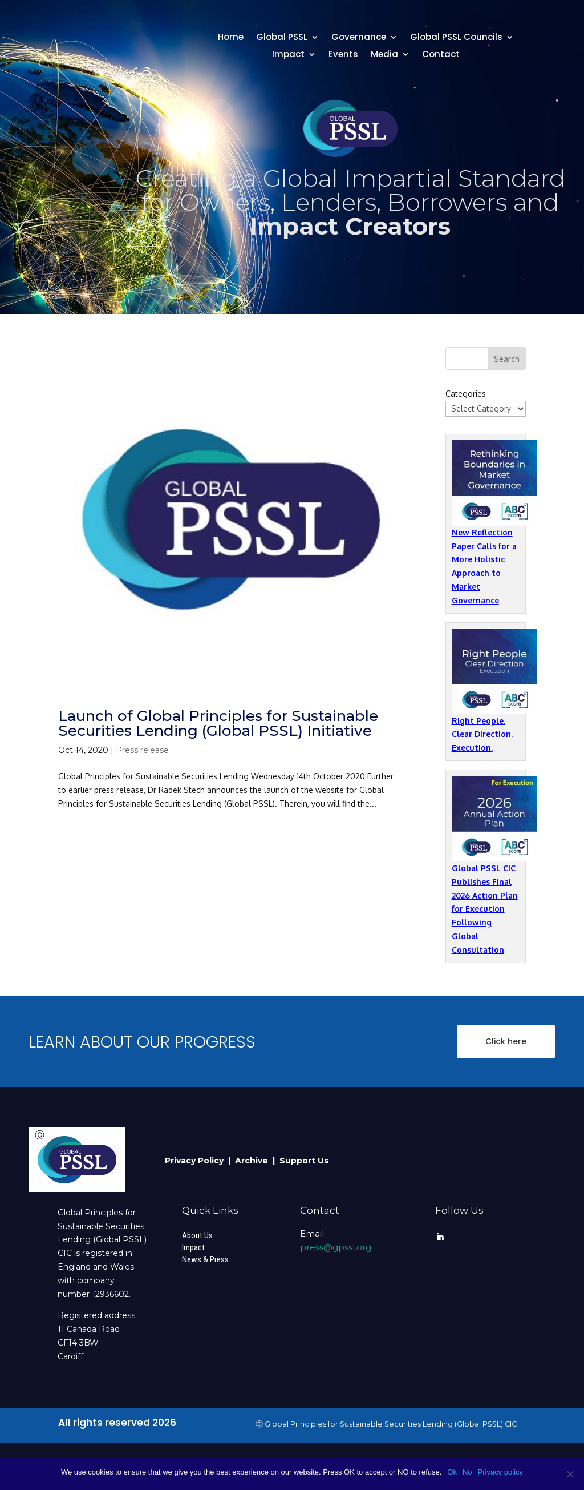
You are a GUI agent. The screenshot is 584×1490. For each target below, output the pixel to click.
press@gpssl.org (335, 1247)
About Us (197, 1235)
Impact (288, 55)
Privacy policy (500, 1472)
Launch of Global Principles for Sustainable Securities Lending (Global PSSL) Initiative (218, 723)
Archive (254, 1160)
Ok (452, 1472)
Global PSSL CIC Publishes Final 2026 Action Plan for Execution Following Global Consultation (485, 909)
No (467, 1472)
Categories (465, 393)
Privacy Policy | (200, 1160)
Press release (142, 750)
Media (384, 55)
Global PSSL (281, 38)
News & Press (205, 1259)
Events (343, 55)
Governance (358, 38)
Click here (505, 1041)
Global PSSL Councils (456, 38)
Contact (441, 55)
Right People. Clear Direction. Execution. (482, 734)
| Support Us (300, 1160)
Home (231, 38)
